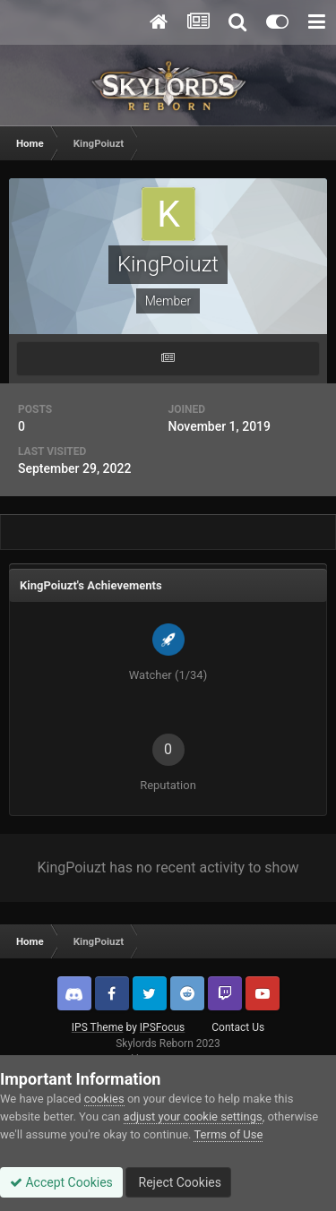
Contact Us (237, 1027)
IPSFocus (162, 1027)
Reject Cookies (178, 1182)
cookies (104, 1098)
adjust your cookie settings (193, 1116)
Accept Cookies (61, 1182)
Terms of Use (228, 1134)
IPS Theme (98, 1027)
